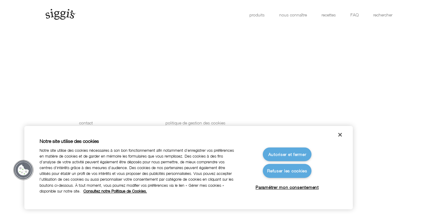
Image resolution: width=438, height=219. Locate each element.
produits (257, 14)
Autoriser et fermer (287, 154)
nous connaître (293, 14)
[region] (188, 167)
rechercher (382, 14)
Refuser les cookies (287, 170)
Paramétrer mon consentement (286, 187)
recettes (329, 14)
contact (86, 122)
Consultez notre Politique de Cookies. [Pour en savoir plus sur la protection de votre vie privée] (115, 191)
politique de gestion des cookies (195, 122)
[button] (23, 170)
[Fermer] (340, 134)
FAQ (354, 14)
